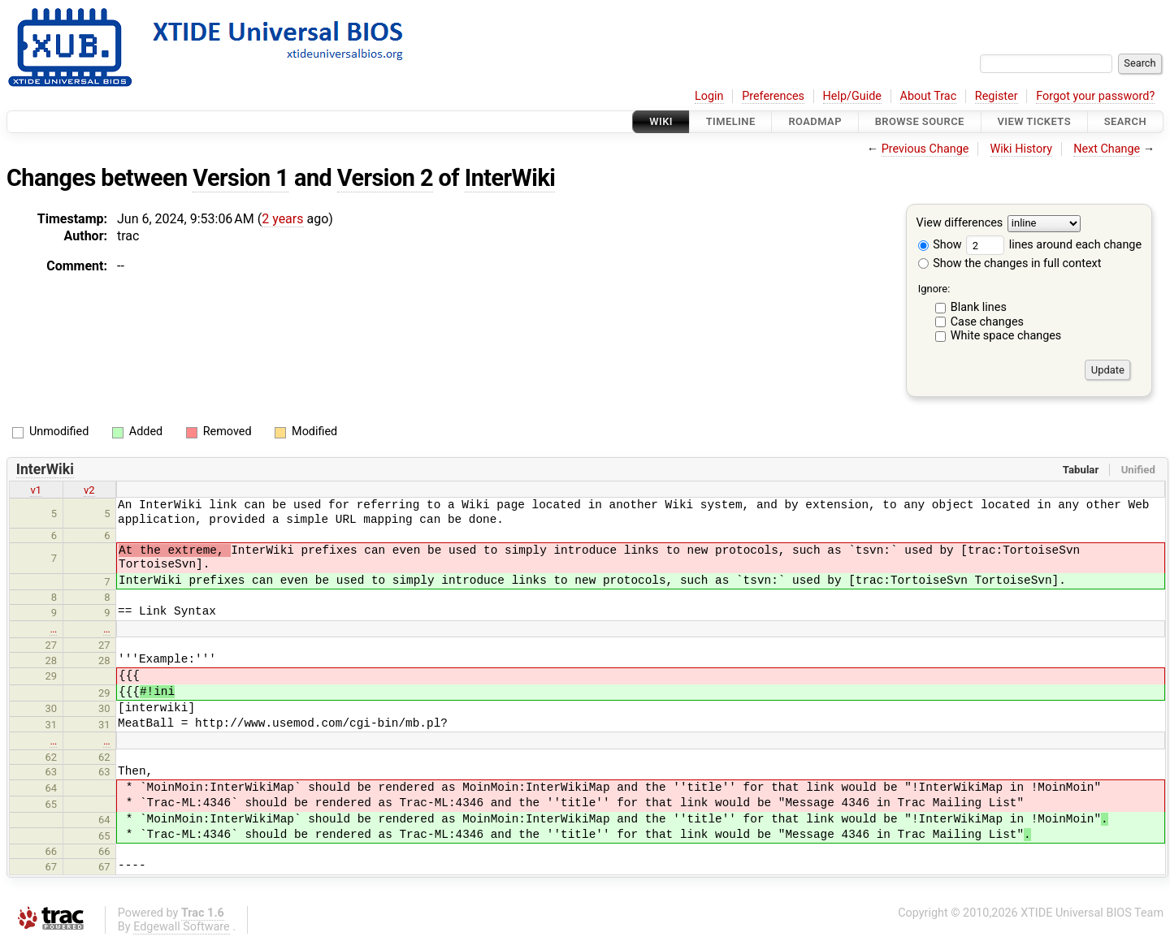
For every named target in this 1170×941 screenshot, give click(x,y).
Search (1125, 121)
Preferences (773, 96)
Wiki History (1021, 149)
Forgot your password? (1095, 96)
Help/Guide (852, 96)
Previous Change (925, 149)
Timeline (731, 121)
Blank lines (979, 307)
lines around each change (1054, 245)
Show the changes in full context (1010, 263)
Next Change (1106, 149)
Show (940, 245)
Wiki (661, 121)
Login (709, 96)
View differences (959, 224)
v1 (35, 490)
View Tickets (1034, 121)
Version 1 (240, 178)
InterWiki (510, 178)
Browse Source (919, 121)
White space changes (1006, 336)
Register (996, 96)
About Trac (928, 96)
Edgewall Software (181, 927)
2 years (282, 219)
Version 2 (385, 178)
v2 (89, 490)
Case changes (987, 322)
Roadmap (815, 121)
